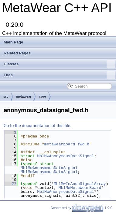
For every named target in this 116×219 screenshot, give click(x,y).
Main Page (13, 42)
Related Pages (17, 53)
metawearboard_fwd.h (66, 144)
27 (10, 183)
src (6, 96)
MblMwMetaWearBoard (80, 187)
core (42, 96)
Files (59, 75)
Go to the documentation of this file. (37, 125)
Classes (59, 64)
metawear (24, 96)
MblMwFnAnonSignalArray (80, 183)
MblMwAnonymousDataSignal (65, 156)
